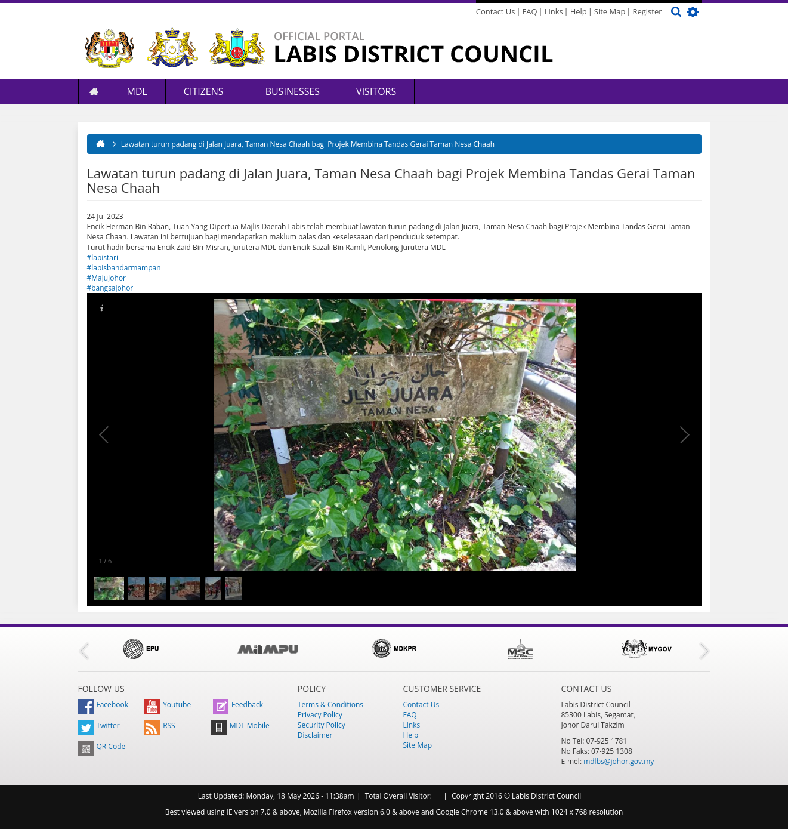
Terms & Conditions (330, 704)
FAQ (530, 11)
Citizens (204, 91)
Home (93, 91)
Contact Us (495, 11)
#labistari (102, 257)
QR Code (102, 746)
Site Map (610, 11)
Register (647, 11)
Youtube (167, 704)
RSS (159, 725)
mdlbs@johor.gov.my (618, 761)
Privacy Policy (320, 715)
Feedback (238, 704)
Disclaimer (315, 735)
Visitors (376, 91)
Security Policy (321, 725)
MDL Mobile (240, 725)
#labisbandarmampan (124, 268)
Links (554, 11)
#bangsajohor (110, 288)
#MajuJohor (106, 278)
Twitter (99, 725)
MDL (137, 91)
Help (578, 11)
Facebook (103, 704)
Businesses (291, 91)
